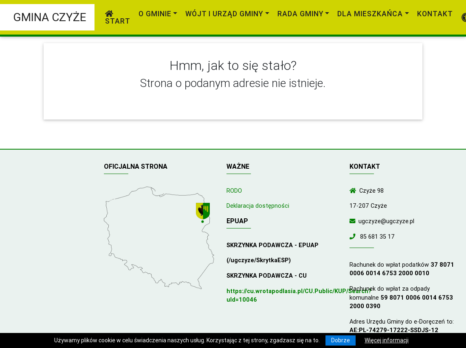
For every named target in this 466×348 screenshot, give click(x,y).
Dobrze (340, 340)
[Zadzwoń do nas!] (354, 236)
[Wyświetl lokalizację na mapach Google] (206, 214)
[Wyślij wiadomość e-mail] (354, 221)
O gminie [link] (154, 13)
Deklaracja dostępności (257, 205)
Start (117, 18)
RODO (234, 190)
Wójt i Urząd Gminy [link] (224, 13)
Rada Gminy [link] (300, 13)
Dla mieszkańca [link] (370, 13)
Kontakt (435, 13)
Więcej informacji (387, 340)
